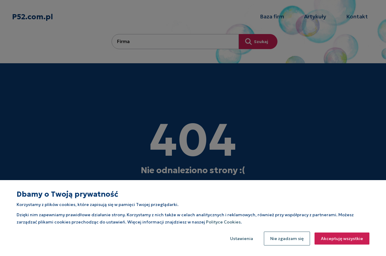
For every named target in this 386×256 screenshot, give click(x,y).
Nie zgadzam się (287, 238)
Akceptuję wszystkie (342, 238)
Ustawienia (241, 238)
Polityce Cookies (223, 222)
